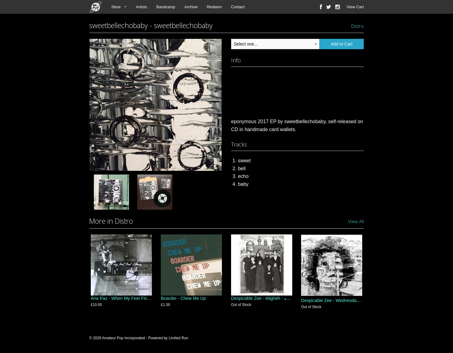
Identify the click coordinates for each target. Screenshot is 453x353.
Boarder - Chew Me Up (183, 300)
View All (356, 221)
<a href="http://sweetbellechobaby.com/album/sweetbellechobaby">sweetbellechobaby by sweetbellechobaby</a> (297, 91)
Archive (190, 7)
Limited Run (178, 338)
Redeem (214, 7)
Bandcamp (165, 7)
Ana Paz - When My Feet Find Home (127, 300)
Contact (238, 7)
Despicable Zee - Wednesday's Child (337, 300)
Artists (141, 7)
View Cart (355, 7)
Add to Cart (341, 44)
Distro (357, 26)
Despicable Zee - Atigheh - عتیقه (262, 300)
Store (116, 7)
